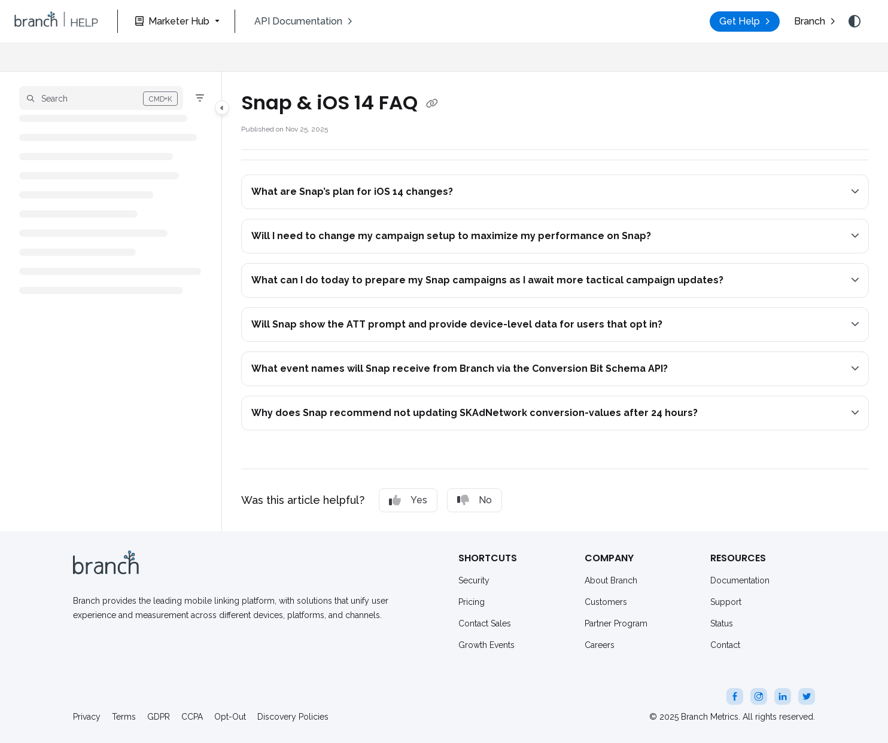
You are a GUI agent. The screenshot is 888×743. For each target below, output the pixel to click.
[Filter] (200, 98)
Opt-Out (230, 716)
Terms (124, 716)
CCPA (192, 716)
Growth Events (486, 645)
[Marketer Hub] (176, 21)
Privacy (87, 716)
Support (725, 602)
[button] (56, 21)
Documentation (740, 580)
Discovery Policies (293, 716)
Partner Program (616, 623)
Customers (606, 602)
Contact (725, 645)
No (474, 500)
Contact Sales (484, 623)
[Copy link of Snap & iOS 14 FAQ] (432, 104)
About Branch (611, 580)
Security (473, 580)
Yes (408, 500)
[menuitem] (303, 21)
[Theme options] (854, 21)
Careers (600, 645)
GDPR (158, 716)
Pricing (471, 602)
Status (721, 623)
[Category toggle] (222, 107)
